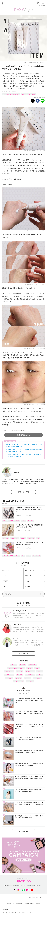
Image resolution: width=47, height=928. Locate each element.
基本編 (29, 668)
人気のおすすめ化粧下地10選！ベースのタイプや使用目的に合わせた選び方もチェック (24, 455)
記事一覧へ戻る (23, 492)
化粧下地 (24, 94)
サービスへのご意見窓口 (19, 885)
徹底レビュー (14, 538)
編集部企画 (32, 664)
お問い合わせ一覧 (15, 912)
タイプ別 (30, 681)
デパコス (18, 678)
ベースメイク (12, 91)
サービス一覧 (6, 912)
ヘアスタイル (9, 675)
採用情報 (38, 903)
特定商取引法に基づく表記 (34, 885)
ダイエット (37, 678)
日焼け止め (32, 94)
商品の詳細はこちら (23, 435)
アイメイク (5, 576)
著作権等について (29, 903)
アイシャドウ (9, 671)
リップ (24, 520)
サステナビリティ (26, 912)
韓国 (23, 555)
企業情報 (9, 903)
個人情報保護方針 (17, 903)
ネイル (27, 581)
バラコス (23, 538)
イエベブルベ (36, 555)
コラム (4, 586)
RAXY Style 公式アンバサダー (11, 94)
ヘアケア (5, 581)
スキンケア (5, 570)
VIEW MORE (23, 653)
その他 (27, 586)
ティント (30, 520)
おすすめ (5, 538)
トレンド (19, 671)
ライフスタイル (19, 681)
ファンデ (27, 678)
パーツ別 (9, 678)
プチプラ (19, 675)
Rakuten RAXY (11, 4)
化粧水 (39, 675)
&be (38, 538)
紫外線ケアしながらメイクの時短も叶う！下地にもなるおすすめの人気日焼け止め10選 (24, 446)
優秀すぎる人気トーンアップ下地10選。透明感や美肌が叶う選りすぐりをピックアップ (24, 451)
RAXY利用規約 (8, 885)
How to (14, 664)
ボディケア (28, 576)
